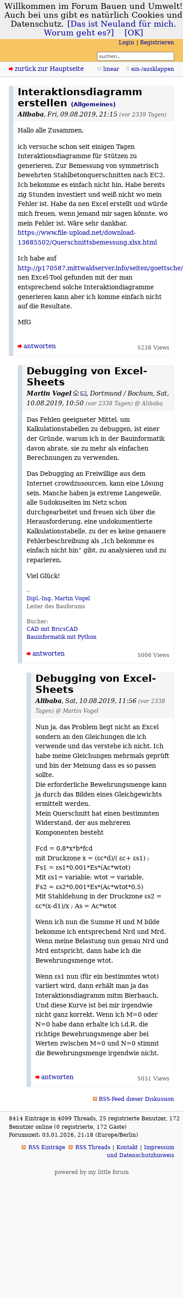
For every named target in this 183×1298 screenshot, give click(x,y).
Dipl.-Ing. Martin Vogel (58, 598)
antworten (39, 346)
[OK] (134, 32)
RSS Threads (92, 1147)
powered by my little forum (91, 1172)
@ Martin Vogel (77, 711)
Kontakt (127, 1147)
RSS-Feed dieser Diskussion (136, 1099)
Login (126, 42)
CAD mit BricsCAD (52, 629)
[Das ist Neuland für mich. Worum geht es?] (110, 28)
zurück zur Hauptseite (49, 68)
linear (111, 69)
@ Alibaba (149, 403)
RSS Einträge (46, 1147)
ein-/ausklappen (152, 69)
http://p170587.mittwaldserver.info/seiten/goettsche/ (100, 268)
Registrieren (157, 42)
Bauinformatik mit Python (62, 637)
